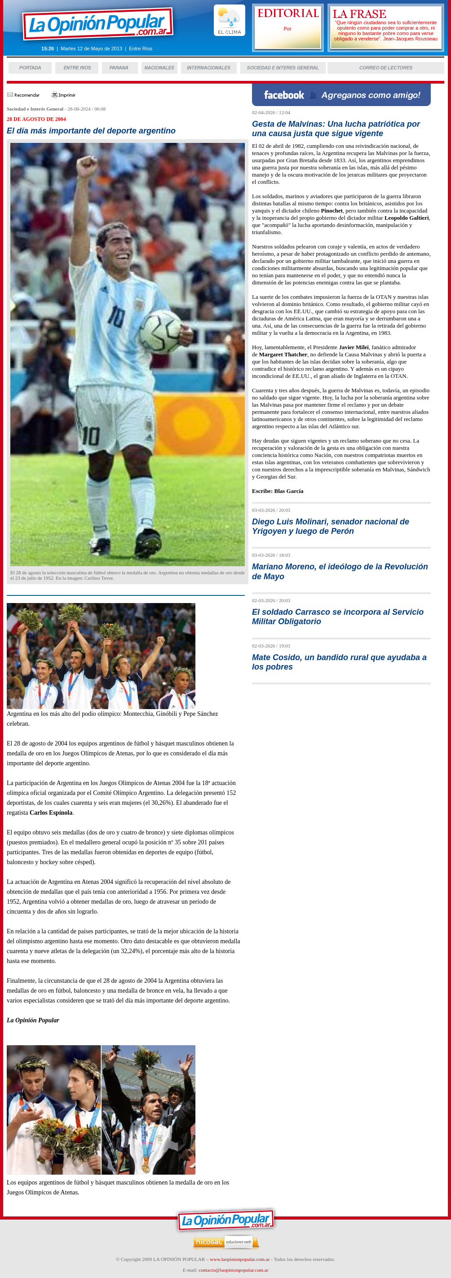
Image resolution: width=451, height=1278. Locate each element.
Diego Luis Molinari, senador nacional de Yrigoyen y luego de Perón (330, 526)
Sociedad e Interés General (35, 108)
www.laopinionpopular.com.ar (240, 1259)
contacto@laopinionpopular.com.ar (233, 1270)
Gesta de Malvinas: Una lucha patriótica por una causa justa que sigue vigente (336, 129)
